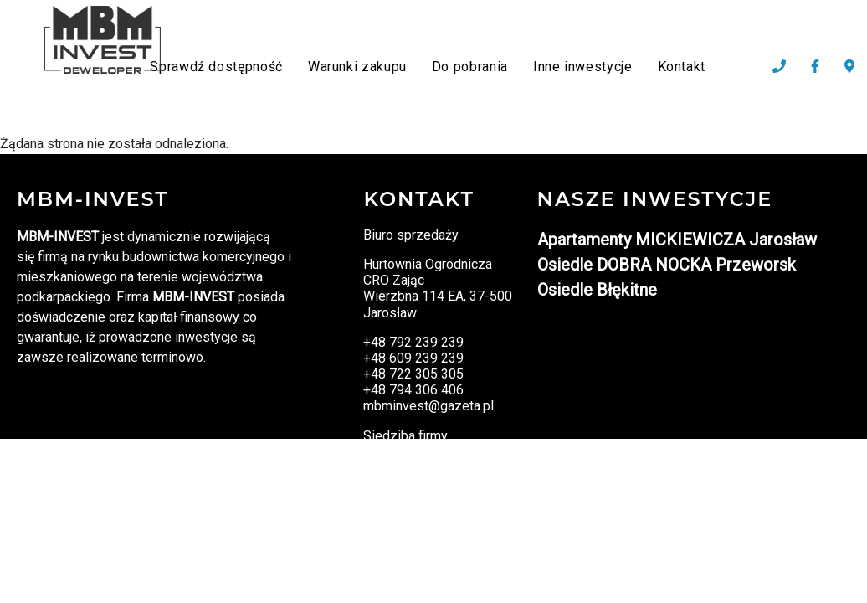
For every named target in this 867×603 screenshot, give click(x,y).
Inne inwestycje (583, 67)
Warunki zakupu (357, 67)
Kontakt (681, 67)
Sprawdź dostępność (216, 67)
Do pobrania (470, 67)
